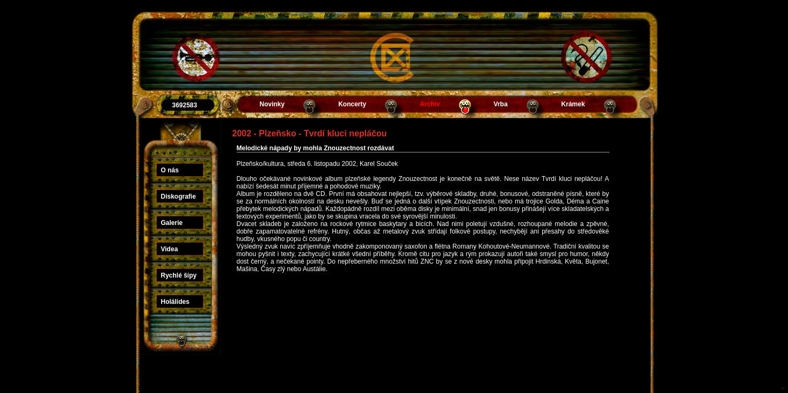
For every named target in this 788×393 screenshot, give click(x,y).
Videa (169, 249)
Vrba (501, 104)
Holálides (175, 301)
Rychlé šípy (179, 275)
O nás (170, 170)
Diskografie (178, 196)
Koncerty (352, 104)
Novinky (272, 104)
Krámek (573, 104)
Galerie (172, 223)
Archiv (430, 104)
